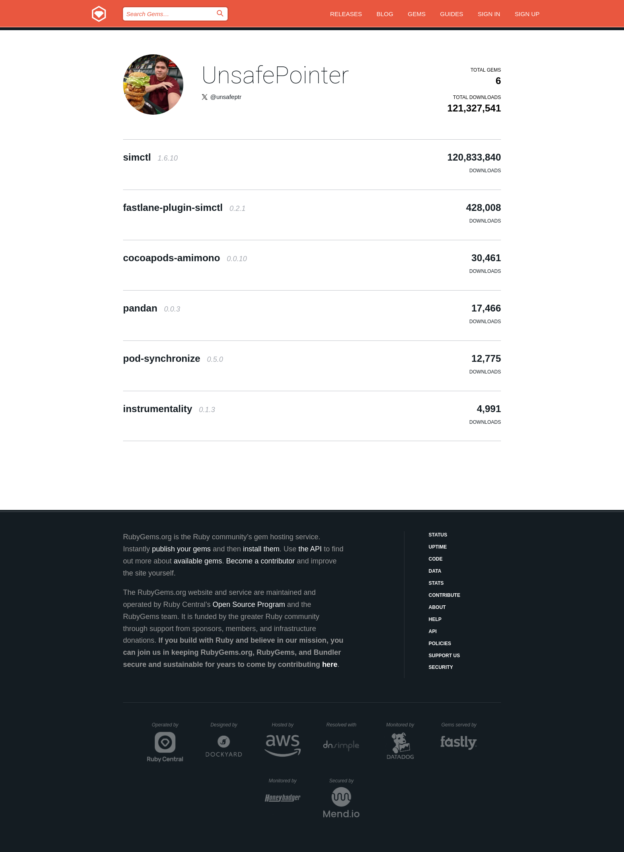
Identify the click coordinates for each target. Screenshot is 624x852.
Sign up (527, 13)
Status (438, 535)
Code (436, 559)
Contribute (444, 595)
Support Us (444, 655)
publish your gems (181, 549)
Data (435, 571)
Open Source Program (249, 604)
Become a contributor (260, 561)
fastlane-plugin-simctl (184, 207)
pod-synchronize (173, 358)
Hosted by (286, 725)
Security (441, 667)
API (433, 631)
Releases (346, 13)
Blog (384, 13)
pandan (151, 308)
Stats (436, 583)
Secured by (344, 781)
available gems (198, 561)
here (329, 664)
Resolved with (342, 725)
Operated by (167, 727)
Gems (416, 13)
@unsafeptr (226, 96)
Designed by (226, 725)
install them (261, 549)
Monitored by (402, 725)
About (437, 607)
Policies (440, 643)
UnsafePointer (275, 75)
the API (310, 549)
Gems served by (459, 725)
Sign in (489, 13)
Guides (452, 13)
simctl (150, 157)
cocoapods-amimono (185, 257)
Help (435, 619)
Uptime (438, 547)
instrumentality (169, 408)
